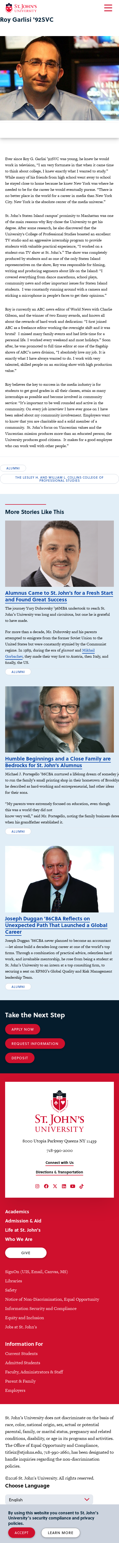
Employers (15, 1390)
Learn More (60, 1532)
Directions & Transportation (59, 1172)
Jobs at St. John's (21, 1327)
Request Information (35, 1043)
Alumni (13, 468)
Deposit (20, 1058)
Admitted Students (22, 1363)
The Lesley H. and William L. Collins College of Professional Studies (59, 479)
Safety (11, 1290)
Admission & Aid (23, 1220)
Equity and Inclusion (24, 1318)
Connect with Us (60, 1162)
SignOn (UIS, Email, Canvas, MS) (36, 1272)
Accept (22, 1532)
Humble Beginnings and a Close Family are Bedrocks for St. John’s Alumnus (58, 762)
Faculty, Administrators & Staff (34, 1372)
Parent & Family (20, 1381)
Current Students (21, 1353)
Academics (17, 1211)
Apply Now (23, 1029)
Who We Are (19, 1239)
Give (25, 1252)
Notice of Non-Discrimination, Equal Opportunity (52, 1299)
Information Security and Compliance (41, 1308)
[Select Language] (49, 1499)
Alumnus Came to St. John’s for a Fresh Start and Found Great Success (59, 596)
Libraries (13, 1281)
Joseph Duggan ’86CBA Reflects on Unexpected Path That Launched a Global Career (56, 924)
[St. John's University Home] (21, 8)
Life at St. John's (23, 1229)
